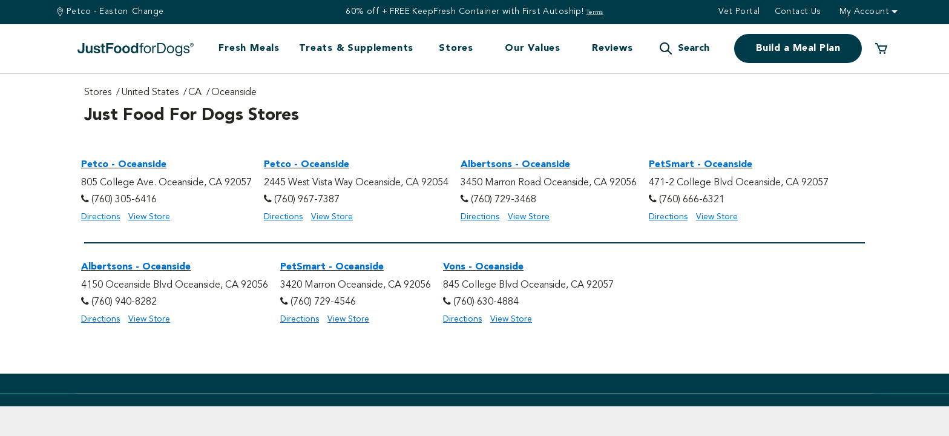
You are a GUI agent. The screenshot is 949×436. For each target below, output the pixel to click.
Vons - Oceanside (483, 267)
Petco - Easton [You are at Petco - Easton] (97, 11)
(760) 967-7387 (307, 200)
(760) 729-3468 (503, 200)
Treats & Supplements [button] (356, 48)
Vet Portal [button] (739, 11)
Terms (594, 12)
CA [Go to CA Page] (195, 92)
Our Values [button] (532, 48)
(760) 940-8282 (124, 302)
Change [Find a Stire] (148, 11)
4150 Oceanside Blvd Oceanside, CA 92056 (174, 285)
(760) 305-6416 (124, 200)
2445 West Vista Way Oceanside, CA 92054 (356, 183)
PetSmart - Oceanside (700, 165)
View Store (149, 217)
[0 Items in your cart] (881, 48)
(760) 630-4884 (486, 302)
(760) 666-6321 (691, 200)
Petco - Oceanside (123, 165)
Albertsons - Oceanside (515, 165)
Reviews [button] (612, 48)
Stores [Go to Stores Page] (97, 92)
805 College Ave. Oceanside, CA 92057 (166, 183)
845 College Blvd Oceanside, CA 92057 (528, 285)
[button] (684, 48)
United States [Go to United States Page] (150, 92)
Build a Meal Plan (798, 48)
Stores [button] (456, 48)
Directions (100, 217)
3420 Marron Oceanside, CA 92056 (355, 285)
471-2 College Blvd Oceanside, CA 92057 (739, 183)
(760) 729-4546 (323, 302)
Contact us (798, 11)
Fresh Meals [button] (249, 48)
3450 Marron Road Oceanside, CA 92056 (549, 183)
